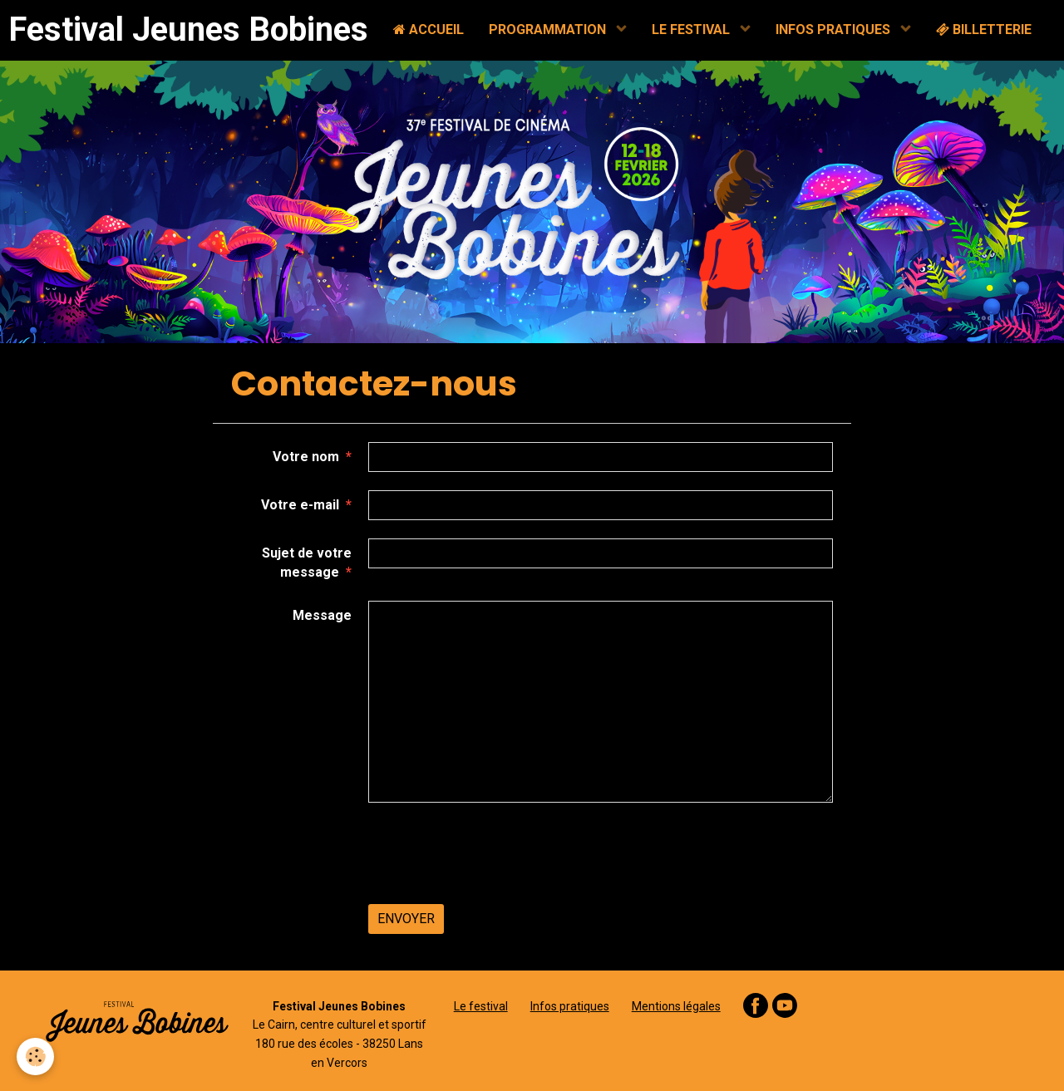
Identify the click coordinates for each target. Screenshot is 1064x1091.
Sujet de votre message (307, 562)
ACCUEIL (428, 29)
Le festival (481, 1006)
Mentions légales (676, 1006)
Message (322, 615)
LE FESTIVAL (692, 29)
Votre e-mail (300, 505)
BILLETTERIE (984, 29)
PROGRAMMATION (549, 29)
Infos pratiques (569, 1006)
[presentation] (494, 853)
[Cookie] (35, 1056)
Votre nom (306, 456)
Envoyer (406, 918)
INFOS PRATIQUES (835, 29)
